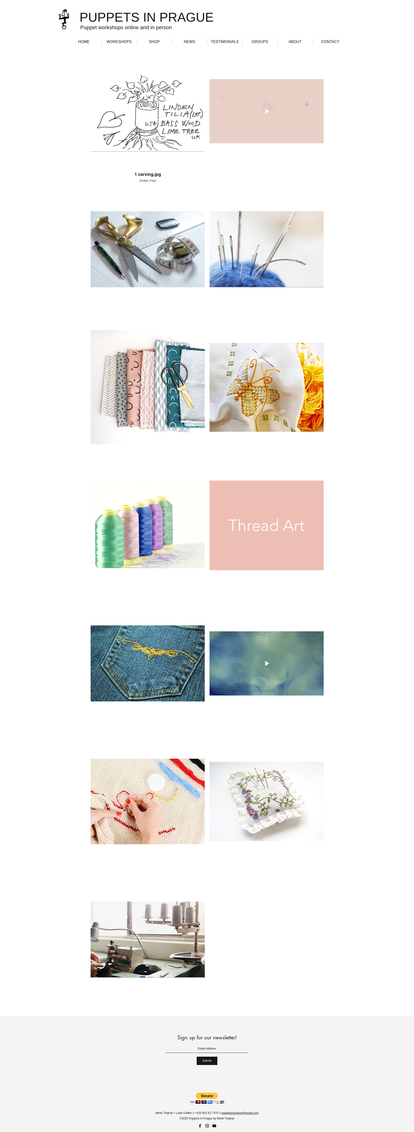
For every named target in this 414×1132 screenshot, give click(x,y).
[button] (207, 1098)
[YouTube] (214, 1125)
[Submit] (207, 1061)
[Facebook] (200, 1125)
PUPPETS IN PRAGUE (147, 17)
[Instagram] (207, 1125)
